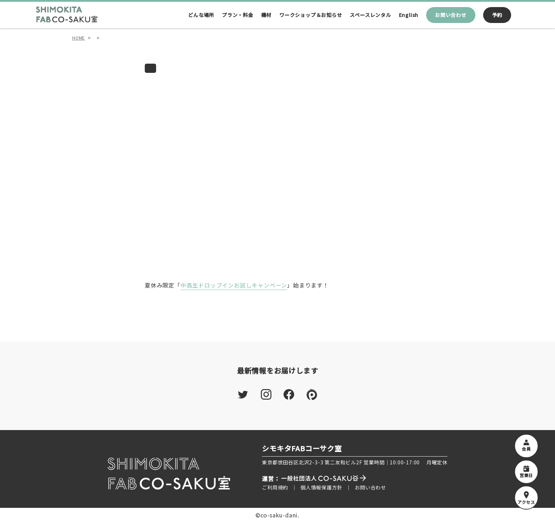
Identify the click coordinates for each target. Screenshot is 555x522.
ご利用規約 (275, 487)
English (409, 14)
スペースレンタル (370, 14)
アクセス (526, 498)
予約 (497, 14)
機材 (266, 14)
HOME (78, 38)
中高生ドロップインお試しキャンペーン (234, 285)
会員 (526, 446)
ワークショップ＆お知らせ (310, 14)
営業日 (526, 471)
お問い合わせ (451, 14)
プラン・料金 (237, 14)
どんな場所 (201, 14)
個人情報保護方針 (321, 487)
